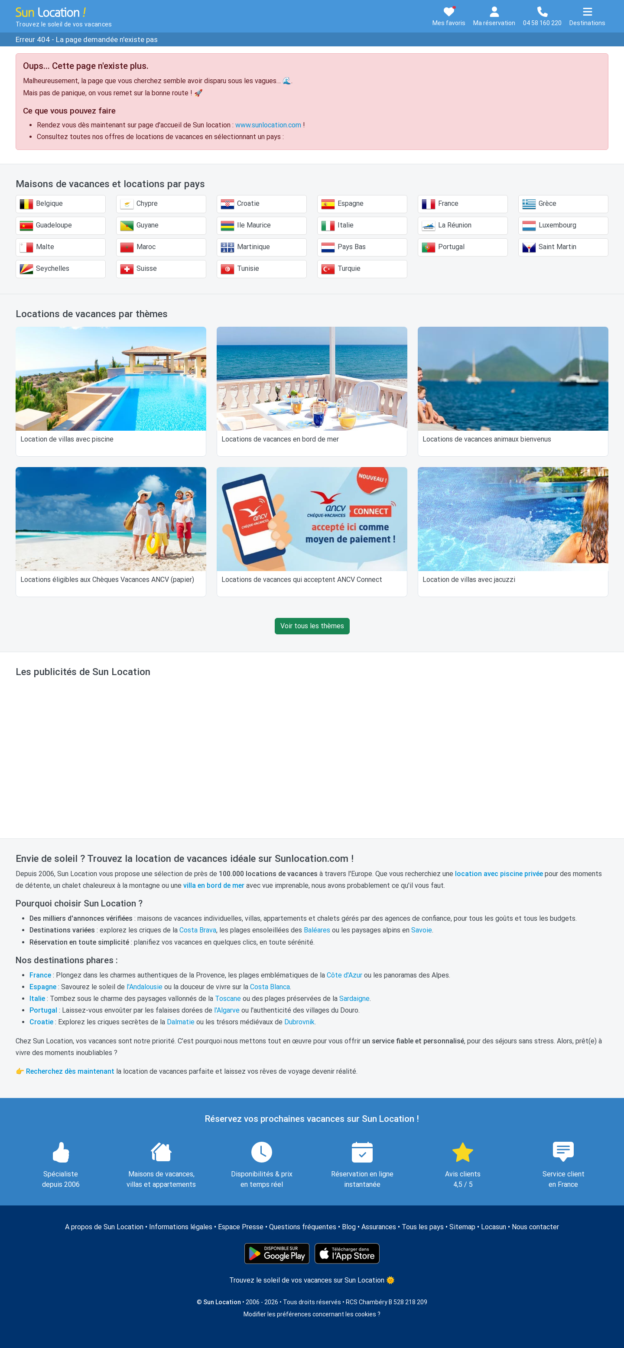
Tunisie (240, 269)
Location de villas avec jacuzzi (468, 579)
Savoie (421, 930)
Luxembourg (549, 226)
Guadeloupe (46, 226)
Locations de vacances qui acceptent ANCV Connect (301, 579)
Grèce (539, 204)
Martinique (245, 247)
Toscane (228, 998)
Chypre (139, 204)
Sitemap (462, 1227)
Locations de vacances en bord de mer (280, 439)
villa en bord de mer (213, 885)
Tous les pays (423, 1227)
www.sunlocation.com (268, 125)
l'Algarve (227, 1010)
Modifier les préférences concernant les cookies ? (312, 1314)
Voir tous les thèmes (312, 626)
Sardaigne (354, 998)
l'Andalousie (144, 987)
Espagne (342, 204)
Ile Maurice (246, 226)
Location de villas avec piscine (67, 439)
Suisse (138, 269)
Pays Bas (343, 247)
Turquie (341, 269)
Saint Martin (549, 247)
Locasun (493, 1227)
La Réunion (446, 226)
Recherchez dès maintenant (70, 1071)
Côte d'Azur (344, 975)
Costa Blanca (270, 987)
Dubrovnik (299, 1022)
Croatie (240, 204)
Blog (349, 1227)
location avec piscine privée (499, 874)
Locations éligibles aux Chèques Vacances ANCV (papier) (107, 579)
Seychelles (44, 269)
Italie (337, 226)
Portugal (443, 247)
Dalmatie (181, 1022)
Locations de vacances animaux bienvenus (486, 439)
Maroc (138, 247)
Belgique (41, 204)
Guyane (139, 226)
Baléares (317, 930)
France (440, 204)
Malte (37, 247)
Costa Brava (197, 930)
